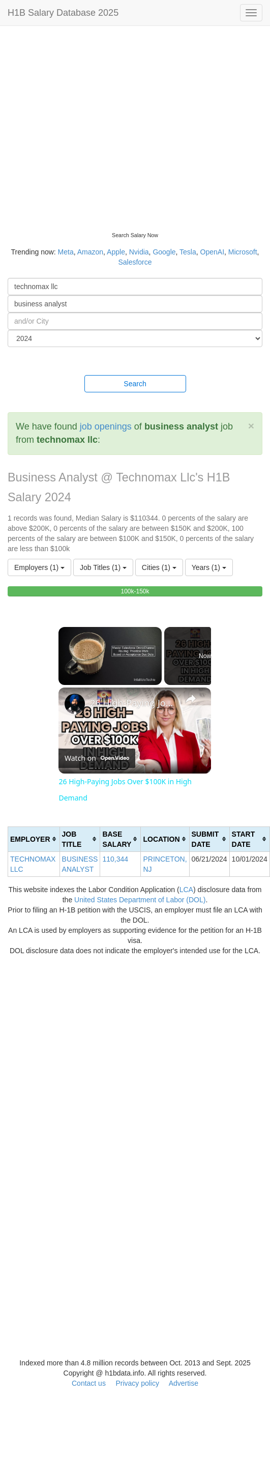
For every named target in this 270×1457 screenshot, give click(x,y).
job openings (106, 426)
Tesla (187, 252)
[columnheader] (34, 838)
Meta (66, 252)
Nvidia (139, 252)
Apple (116, 252)
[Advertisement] (95, 126)
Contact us (89, 1383)
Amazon (90, 252)
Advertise (183, 1383)
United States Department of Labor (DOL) (139, 900)
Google (164, 252)
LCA (186, 889)
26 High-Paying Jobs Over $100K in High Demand (133, 703)
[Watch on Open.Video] (96, 758)
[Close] (251, 425)
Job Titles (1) (103, 567)
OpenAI (212, 252)
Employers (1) (39, 567)
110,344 (115, 859)
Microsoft (242, 252)
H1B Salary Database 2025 (63, 13)
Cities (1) (159, 567)
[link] (75, 704)
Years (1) (209, 567)
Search (135, 384)
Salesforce (135, 262)
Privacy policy (137, 1383)
